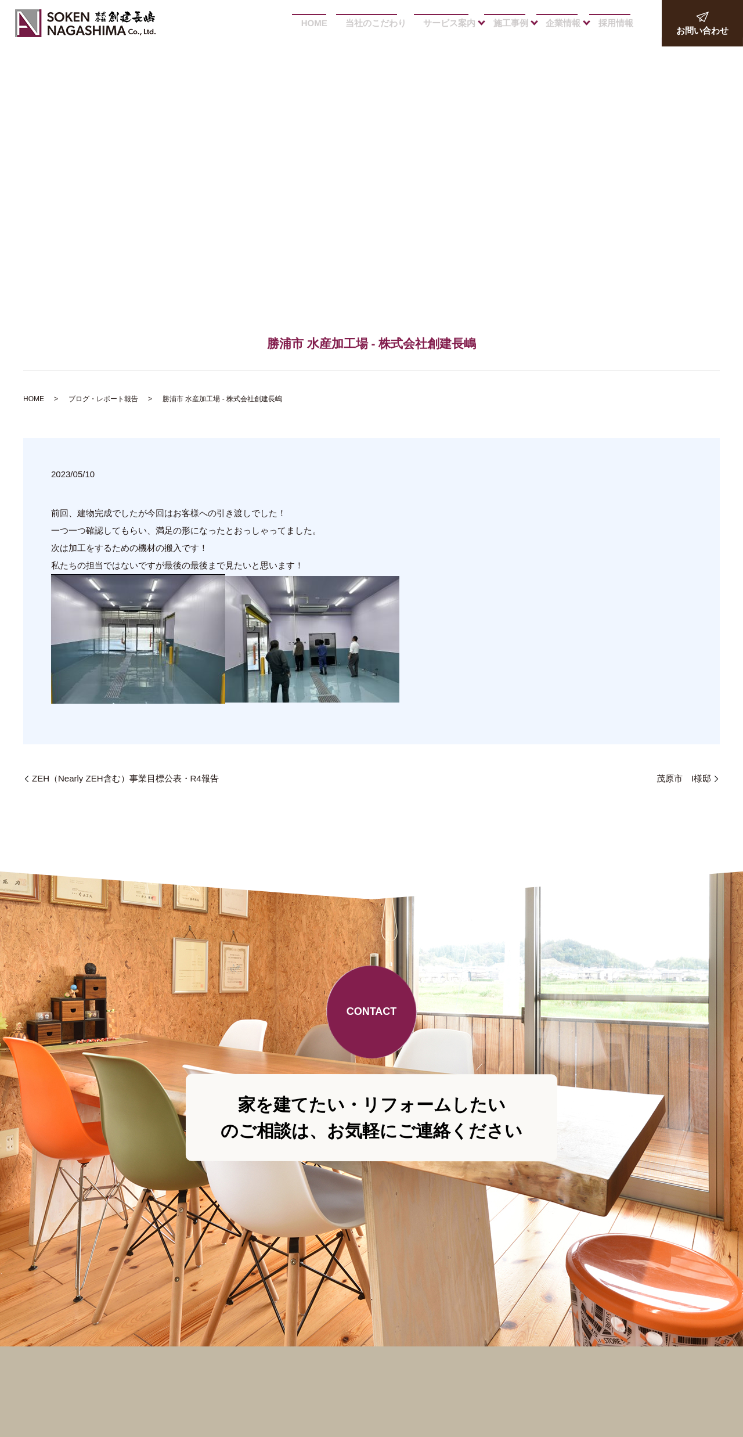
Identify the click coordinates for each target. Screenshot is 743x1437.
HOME (308, 23)
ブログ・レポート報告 (103, 399)
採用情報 (614, 23)
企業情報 (560, 23)
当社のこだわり (372, 23)
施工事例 (506, 23)
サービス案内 (443, 23)
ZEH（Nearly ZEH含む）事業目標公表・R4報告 (125, 778)
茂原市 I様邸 (684, 778)
